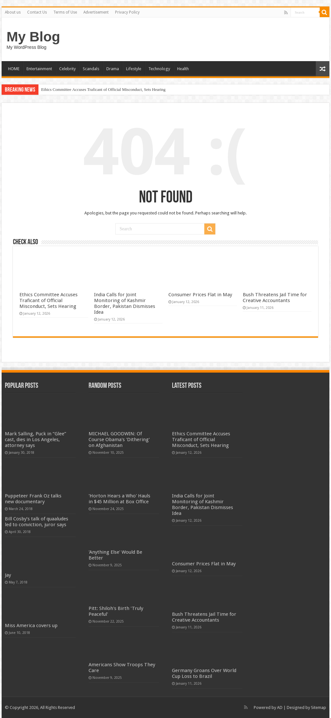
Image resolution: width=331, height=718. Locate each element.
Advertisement (96, 12)
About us (13, 12)
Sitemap (318, 707)
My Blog (33, 36)
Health (183, 68)
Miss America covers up (31, 625)
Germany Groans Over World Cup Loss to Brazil (204, 673)
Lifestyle (133, 68)
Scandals (91, 68)
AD (280, 707)
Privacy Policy (127, 12)
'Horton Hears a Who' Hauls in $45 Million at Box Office (119, 499)
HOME (13, 68)
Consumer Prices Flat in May (200, 295)
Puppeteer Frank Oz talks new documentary (33, 499)
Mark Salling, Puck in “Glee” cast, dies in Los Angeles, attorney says (35, 439)
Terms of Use (65, 12)
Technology (159, 68)
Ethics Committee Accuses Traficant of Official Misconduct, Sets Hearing (103, 89)
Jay (8, 575)
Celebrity (67, 68)
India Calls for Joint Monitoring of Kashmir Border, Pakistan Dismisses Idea (124, 303)
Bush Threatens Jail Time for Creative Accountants (275, 297)
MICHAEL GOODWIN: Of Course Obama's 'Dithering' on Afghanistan (119, 439)
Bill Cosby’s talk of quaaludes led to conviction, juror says (36, 522)
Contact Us (37, 12)
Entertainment (39, 68)
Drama (112, 68)
